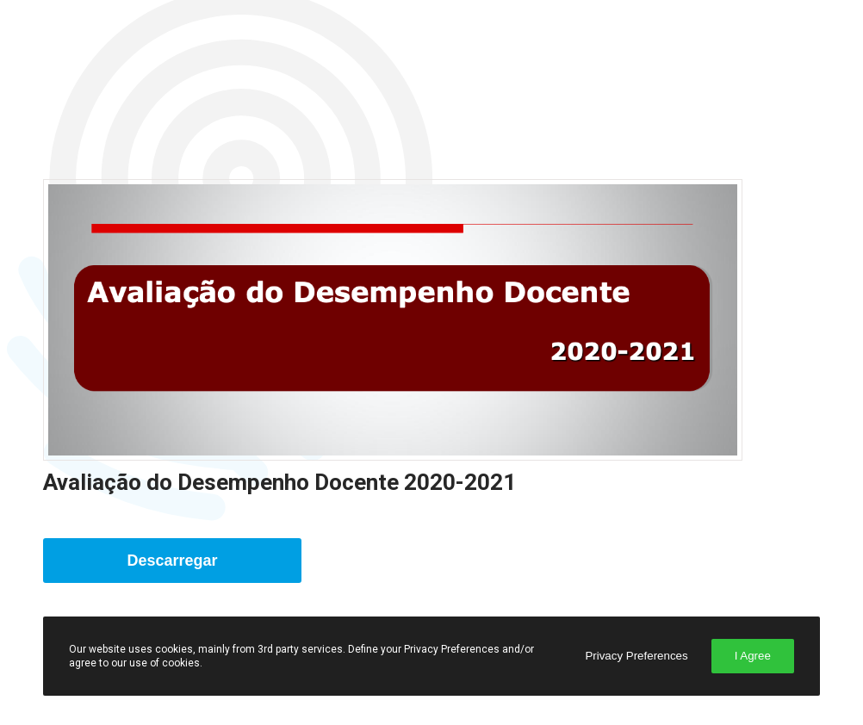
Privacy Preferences (636, 655)
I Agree (753, 655)
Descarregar (172, 560)
